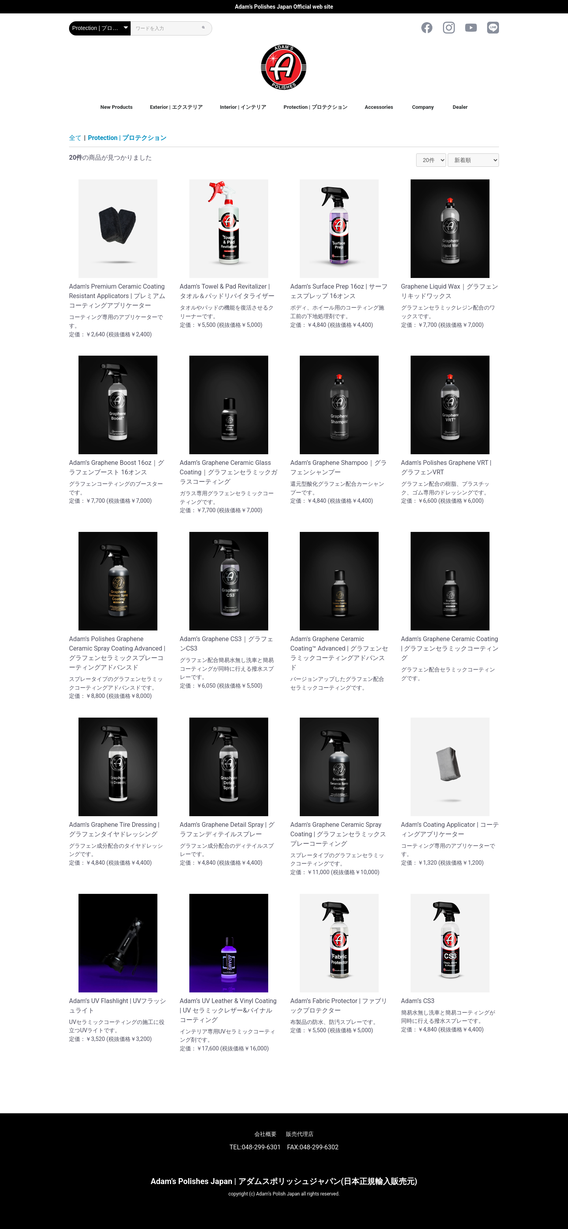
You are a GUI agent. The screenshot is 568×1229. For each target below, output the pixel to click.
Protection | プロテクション (316, 107)
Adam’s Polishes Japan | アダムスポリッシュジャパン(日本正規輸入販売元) (284, 1181)
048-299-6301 (261, 1147)
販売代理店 (300, 1134)
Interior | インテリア (243, 107)
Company (423, 107)
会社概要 (265, 1134)
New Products (116, 107)
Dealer (460, 107)
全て (75, 138)
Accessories (379, 107)
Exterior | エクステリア (176, 107)
